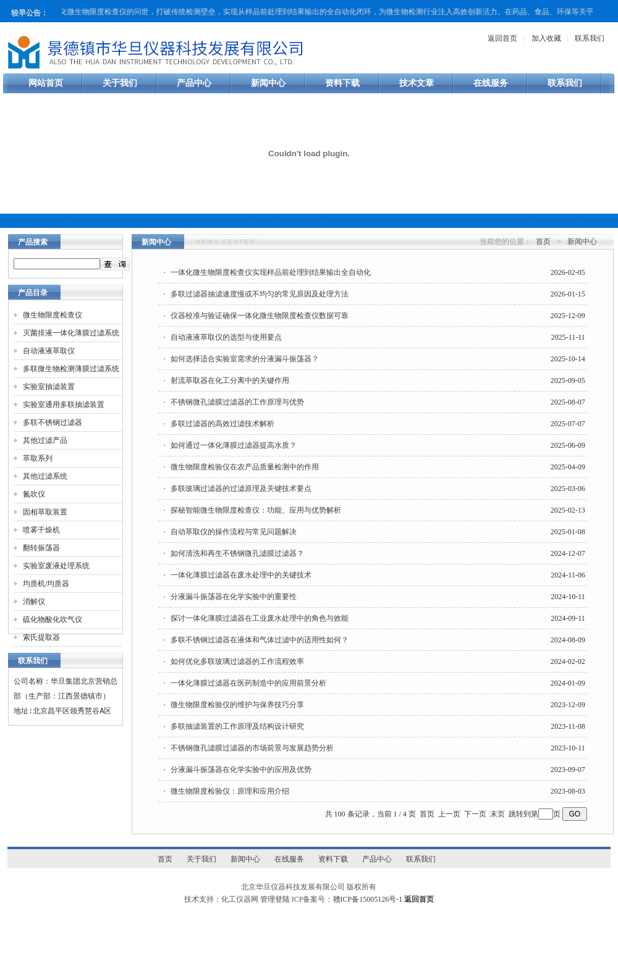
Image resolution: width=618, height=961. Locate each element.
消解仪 (34, 601)
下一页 (475, 814)
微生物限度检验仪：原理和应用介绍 (230, 791)
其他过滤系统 (45, 476)
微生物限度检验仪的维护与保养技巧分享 (237, 704)
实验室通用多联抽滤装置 (63, 404)
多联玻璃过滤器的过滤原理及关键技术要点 (241, 488)
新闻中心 (268, 83)
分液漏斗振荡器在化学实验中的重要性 (234, 596)
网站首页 (45, 83)
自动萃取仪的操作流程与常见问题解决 (234, 531)
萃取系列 (38, 458)
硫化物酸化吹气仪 (52, 619)
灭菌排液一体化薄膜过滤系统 (71, 333)
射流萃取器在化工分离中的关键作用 (230, 380)
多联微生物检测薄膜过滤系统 (71, 368)
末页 (497, 814)
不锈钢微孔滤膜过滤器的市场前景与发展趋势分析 (252, 748)
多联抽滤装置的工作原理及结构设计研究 (237, 726)
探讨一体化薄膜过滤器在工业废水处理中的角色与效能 (260, 618)
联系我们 (589, 38)
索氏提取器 (41, 637)
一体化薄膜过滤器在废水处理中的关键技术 (241, 575)
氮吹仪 (34, 494)
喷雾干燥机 (41, 530)
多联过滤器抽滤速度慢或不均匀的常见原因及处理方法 (260, 294)
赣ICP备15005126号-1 (368, 899)
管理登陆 (275, 899)
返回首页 (502, 38)
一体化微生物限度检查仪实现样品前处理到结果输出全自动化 (271, 272)
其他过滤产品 (45, 440)
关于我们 (120, 83)
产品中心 (194, 83)
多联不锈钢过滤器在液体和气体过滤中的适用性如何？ (260, 640)
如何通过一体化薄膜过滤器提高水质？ (234, 445)
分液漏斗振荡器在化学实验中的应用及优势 (241, 769)
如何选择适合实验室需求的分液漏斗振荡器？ (245, 359)
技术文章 (416, 83)
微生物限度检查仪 (52, 315)
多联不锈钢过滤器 (52, 422)
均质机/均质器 (46, 583)
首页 (543, 241)
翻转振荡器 (41, 547)
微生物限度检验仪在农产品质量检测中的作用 (245, 467)
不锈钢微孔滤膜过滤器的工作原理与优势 (237, 402)
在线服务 (490, 83)
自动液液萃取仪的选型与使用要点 (226, 337)
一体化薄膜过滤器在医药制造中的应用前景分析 (248, 683)
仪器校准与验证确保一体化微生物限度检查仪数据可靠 (260, 315)
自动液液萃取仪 (49, 350)
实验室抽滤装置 (49, 386)
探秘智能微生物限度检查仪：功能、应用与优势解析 (256, 510)
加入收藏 (546, 38)
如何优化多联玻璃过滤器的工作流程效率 (237, 661)
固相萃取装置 (45, 512)
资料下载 (342, 83)
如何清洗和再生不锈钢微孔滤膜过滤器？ (237, 553)
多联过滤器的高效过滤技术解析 (222, 423)
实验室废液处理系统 (56, 565)
